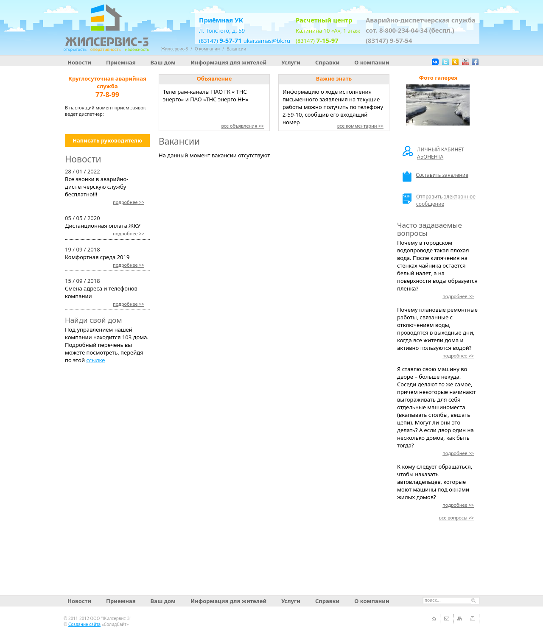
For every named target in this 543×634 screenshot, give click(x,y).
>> (128, 202)
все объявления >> (242, 126)
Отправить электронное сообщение (439, 200)
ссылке (95, 360)
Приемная (121, 62)
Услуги (290, 62)
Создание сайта (84, 624)
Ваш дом (163, 62)
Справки (327, 62)
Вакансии (236, 49)
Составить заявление (435, 176)
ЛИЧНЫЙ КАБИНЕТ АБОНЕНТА (433, 153)
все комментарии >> (360, 126)
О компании (371, 62)
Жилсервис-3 (174, 49)
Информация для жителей (228, 62)
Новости (79, 62)
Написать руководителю (107, 140)
